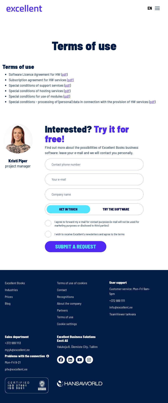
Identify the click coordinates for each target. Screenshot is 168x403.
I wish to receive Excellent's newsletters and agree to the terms (90, 234)
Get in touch (68, 209)
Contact (62, 290)
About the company (69, 303)
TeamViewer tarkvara (122, 314)
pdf (64, 74)
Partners (62, 310)
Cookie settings (67, 324)
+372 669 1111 (117, 300)
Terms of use (65, 317)
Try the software (116, 209)
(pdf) (70, 80)
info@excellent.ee (121, 307)
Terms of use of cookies (72, 283)
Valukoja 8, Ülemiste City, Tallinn (77, 347)
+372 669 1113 (13, 343)
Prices (9, 297)
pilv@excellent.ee (16, 369)
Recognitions (65, 297)
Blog (8, 303)
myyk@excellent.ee (17, 350)
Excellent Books (15, 283)
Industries (11, 290)
